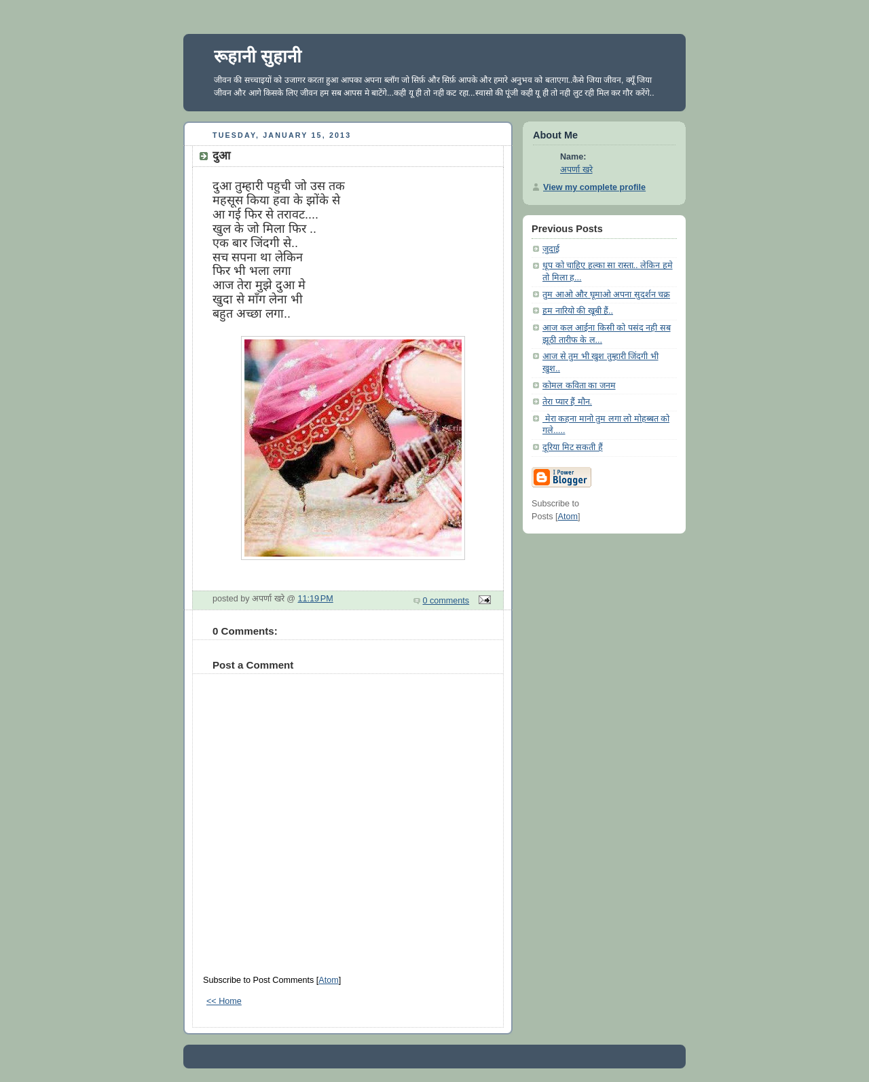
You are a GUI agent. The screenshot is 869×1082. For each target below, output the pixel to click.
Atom (328, 980)
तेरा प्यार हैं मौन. (567, 402)
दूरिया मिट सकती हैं (572, 447)
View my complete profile (594, 187)
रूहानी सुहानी (257, 56)
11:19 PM (315, 598)
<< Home (224, 1001)
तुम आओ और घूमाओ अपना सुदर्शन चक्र (606, 294)
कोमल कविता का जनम (579, 385)
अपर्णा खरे (576, 169)
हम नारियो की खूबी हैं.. (577, 311)
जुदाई (550, 249)
